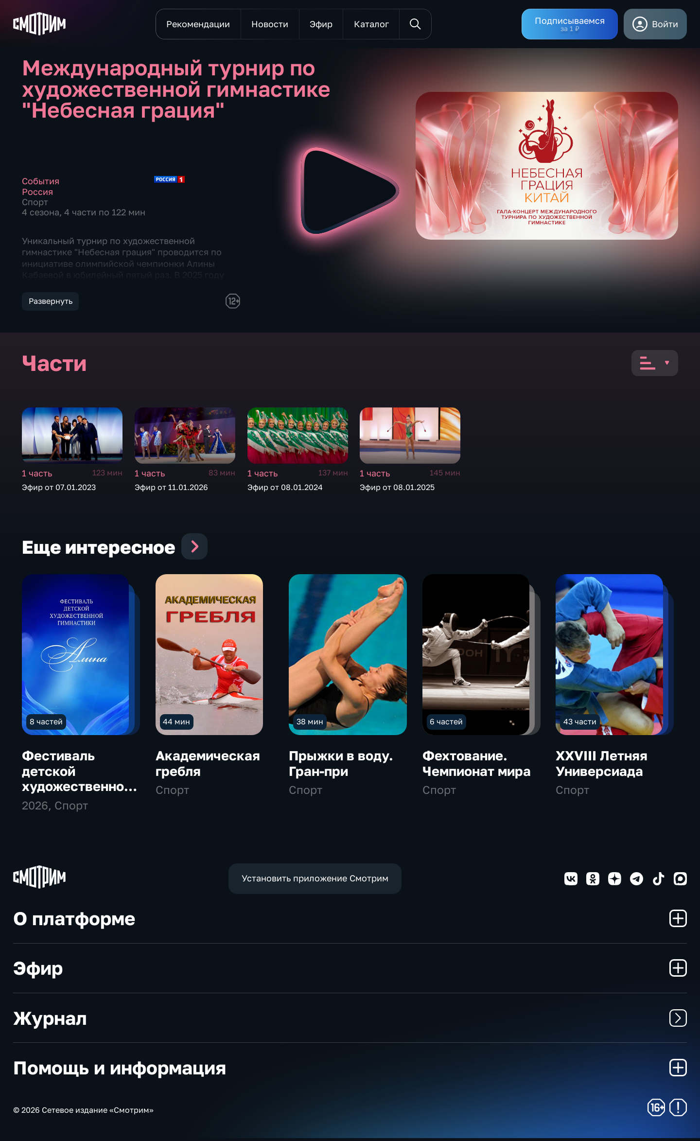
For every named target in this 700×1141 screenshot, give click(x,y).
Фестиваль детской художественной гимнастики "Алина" (77, 789)
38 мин (310, 724)
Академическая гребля (208, 766)
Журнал (350, 1021)
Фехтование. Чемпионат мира (476, 766)
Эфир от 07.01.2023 (59, 487)
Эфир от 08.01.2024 (285, 487)
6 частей (446, 724)
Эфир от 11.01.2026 (171, 487)
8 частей (46, 724)
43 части (579, 724)
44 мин (176, 724)
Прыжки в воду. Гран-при (341, 766)
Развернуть (50, 301)
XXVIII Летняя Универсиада (602, 766)
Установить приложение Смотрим (315, 881)
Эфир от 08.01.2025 (397, 487)
